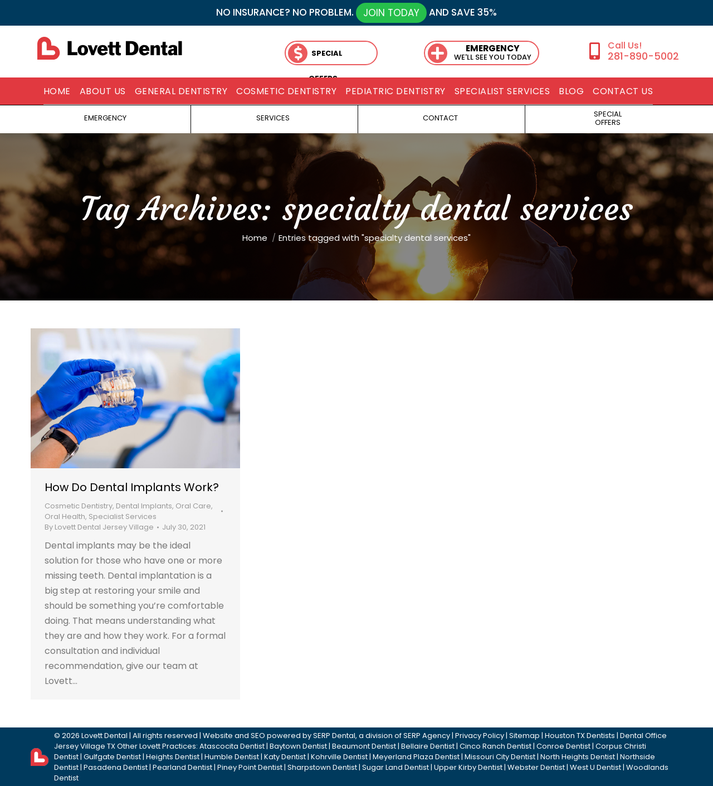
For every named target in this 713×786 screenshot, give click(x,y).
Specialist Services (123, 516)
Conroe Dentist (563, 746)
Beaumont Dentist (364, 746)
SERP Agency (426, 735)
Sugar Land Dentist (395, 767)
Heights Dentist (172, 756)
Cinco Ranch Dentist (495, 746)
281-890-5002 (643, 56)
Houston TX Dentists (580, 735)
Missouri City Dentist (500, 756)
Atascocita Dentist (232, 746)
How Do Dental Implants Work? (132, 487)
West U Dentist (595, 767)
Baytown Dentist (298, 746)
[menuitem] (57, 91)
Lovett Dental (104, 735)
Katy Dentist (285, 756)
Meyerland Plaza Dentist (416, 756)
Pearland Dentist (182, 767)
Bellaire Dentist (428, 746)
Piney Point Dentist (249, 767)
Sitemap (524, 735)
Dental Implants (144, 506)
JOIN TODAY (391, 13)
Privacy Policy (479, 735)
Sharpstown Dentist (322, 767)
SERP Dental (334, 735)
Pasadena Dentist (116, 767)
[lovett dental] (109, 48)
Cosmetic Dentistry (79, 506)
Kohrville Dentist (339, 756)
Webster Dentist (536, 767)
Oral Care (193, 506)
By (99, 527)
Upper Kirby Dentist (468, 767)
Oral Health (65, 516)
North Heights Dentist (577, 756)
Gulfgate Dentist (112, 756)
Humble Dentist (231, 756)
